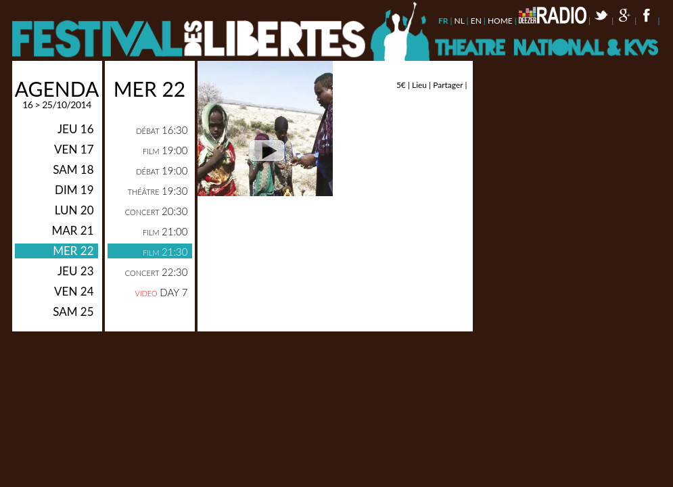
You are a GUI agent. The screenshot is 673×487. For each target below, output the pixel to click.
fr (443, 21)
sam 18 (73, 169)
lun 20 (74, 210)
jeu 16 (75, 129)
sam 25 (73, 311)
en (476, 21)
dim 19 (74, 190)
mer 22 (73, 251)
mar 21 (72, 230)
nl (460, 21)
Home (500, 21)
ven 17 (73, 149)
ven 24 (73, 291)
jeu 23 (75, 271)
